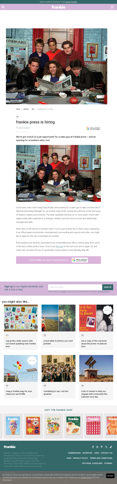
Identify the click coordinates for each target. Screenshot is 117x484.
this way (59, 246)
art (7, 335)
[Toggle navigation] (112, 7)
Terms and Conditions (101, 458)
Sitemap (108, 463)
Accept (110, 476)
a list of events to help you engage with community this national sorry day (94, 394)
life (33, 109)
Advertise (87, 453)
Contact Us (106, 453)
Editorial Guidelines (92, 463)
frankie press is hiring (45, 109)
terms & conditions (104, 291)
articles (26, 109)
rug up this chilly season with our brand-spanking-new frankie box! (21, 344)
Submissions (74, 453)
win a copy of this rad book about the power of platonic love (94, 344)
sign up (108, 287)
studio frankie (71, 2)
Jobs (96, 453)
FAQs (69, 458)
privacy (64, 291)
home (18, 109)
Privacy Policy (80, 458)
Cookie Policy (86, 477)
